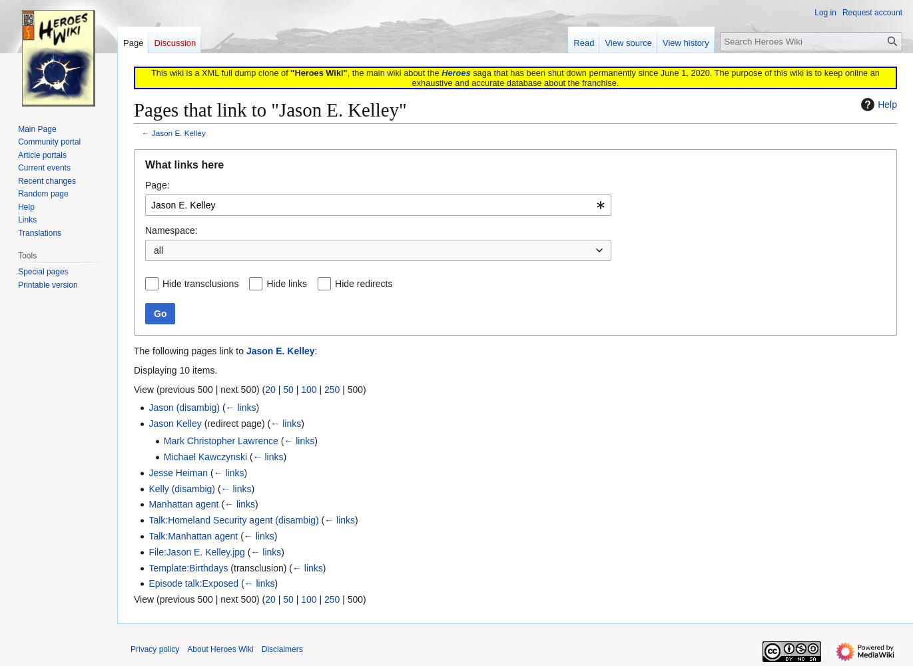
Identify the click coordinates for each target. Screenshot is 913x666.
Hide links (286, 283)
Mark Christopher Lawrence (221, 441)
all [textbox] (158, 250)
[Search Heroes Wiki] (811, 41)
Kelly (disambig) (182, 489)
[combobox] (378, 205)
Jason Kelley (175, 423)
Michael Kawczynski (205, 457)
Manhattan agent (183, 504)
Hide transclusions (200, 283)
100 (308, 389)
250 (332, 389)
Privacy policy (155, 649)
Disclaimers (282, 649)
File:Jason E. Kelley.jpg (196, 552)
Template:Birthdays (188, 568)
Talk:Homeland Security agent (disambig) (233, 520)
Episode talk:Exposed (193, 583)
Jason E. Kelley (179, 133)
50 (288, 389)
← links (241, 407)
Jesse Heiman (178, 473)
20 (270, 389)
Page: (157, 185)
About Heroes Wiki (220, 649)
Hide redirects (363, 283)
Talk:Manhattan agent (193, 536)
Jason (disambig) (184, 407)
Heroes (456, 73)
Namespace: (171, 230)
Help (877, 104)
